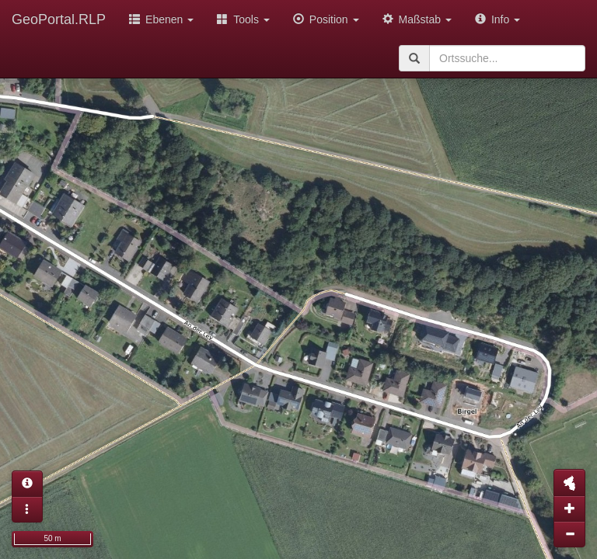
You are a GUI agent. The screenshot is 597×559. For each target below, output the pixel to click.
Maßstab (417, 19)
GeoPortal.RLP (59, 19)
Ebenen (161, 19)
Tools (243, 19)
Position (326, 19)
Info (497, 19)
